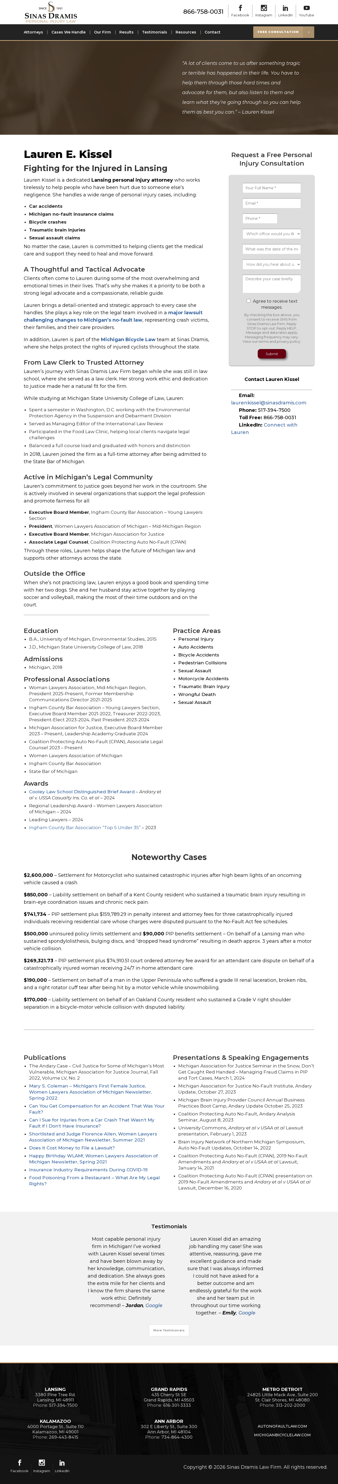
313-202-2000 (290, 1405)
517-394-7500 (274, 410)
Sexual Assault (194, 670)
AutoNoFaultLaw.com (282, 1426)
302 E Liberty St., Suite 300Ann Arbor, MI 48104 (169, 1429)
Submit (272, 354)
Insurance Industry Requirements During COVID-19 (88, 1169)
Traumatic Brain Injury (204, 686)
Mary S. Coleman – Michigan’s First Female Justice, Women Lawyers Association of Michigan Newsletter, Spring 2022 (90, 1092)
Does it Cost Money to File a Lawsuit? (72, 1148)
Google (153, 1305)
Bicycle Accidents (198, 655)
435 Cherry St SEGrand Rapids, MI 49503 (169, 1397)
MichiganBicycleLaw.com (282, 1435)
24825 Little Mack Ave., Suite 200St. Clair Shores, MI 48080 (282, 1397)
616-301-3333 (177, 1405)
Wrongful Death (197, 694)
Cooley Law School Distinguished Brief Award (82, 791)
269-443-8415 (63, 1437)
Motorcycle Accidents (203, 678)
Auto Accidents (195, 647)
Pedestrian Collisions (202, 662)
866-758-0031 (203, 11)
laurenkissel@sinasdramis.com (268, 403)
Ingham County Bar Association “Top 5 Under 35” (85, 827)
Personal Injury (196, 639)
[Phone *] (260, 219)
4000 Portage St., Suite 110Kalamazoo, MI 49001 (55, 1429)
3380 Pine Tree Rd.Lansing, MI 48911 (55, 1397)
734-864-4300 (177, 1437)
